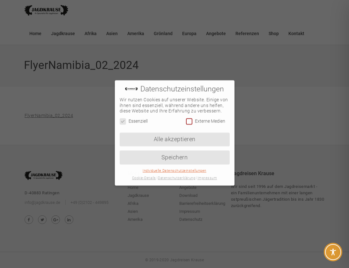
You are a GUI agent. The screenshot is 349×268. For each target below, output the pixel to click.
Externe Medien (205, 117)
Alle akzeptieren (175, 134)
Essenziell (134, 117)
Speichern (174, 153)
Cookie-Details (144, 174)
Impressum (207, 174)
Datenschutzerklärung (176, 174)
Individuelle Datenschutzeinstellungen (174, 166)
